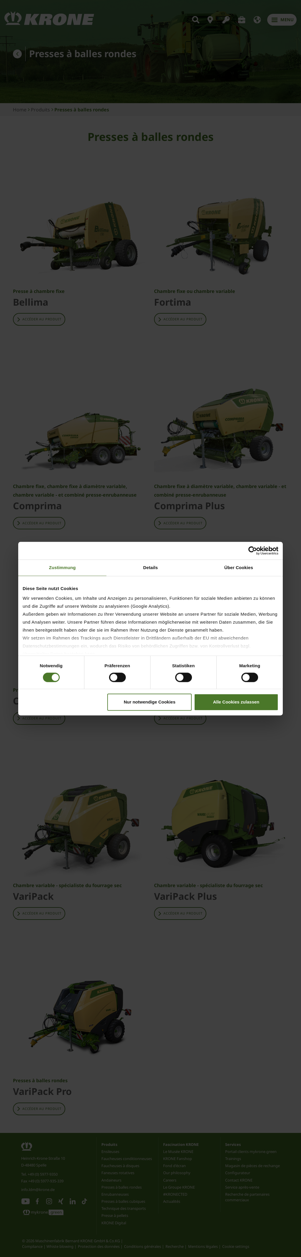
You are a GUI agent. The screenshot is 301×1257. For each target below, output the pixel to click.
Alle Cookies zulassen (236, 701)
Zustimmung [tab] (62, 567)
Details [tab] (150, 567)
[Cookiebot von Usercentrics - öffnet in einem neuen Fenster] (252, 550)
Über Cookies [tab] (238, 567)
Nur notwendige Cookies (149, 701)
